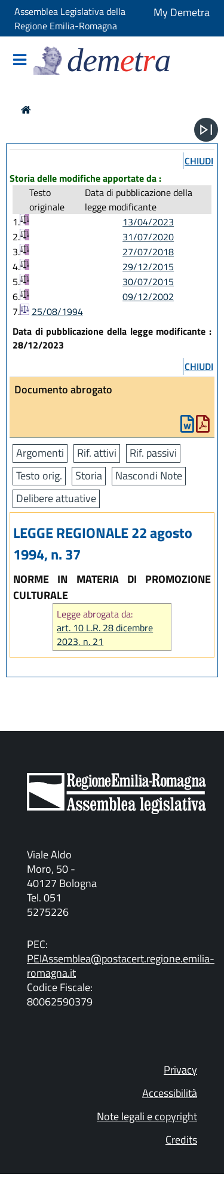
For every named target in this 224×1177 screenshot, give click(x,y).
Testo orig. (39, 475)
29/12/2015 (148, 266)
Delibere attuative (56, 498)
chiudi (199, 161)
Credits (181, 1140)
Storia (88, 475)
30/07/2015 (148, 281)
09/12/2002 (148, 296)
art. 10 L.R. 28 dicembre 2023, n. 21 (105, 635)
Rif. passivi (153, 453)
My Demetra (182, 12)
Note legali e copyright (147, 1116)
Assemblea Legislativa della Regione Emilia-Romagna (69, 18)
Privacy (180, 1070)
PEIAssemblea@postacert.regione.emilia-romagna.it (120, 965)
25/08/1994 (57, 311)
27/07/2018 (148, 251)
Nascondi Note (148, 475)
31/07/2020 (148, 237)
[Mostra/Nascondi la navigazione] (19, 60)
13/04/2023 (148, 222)
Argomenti (40, 453)
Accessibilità (169, 1093)
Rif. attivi (96, 453)
